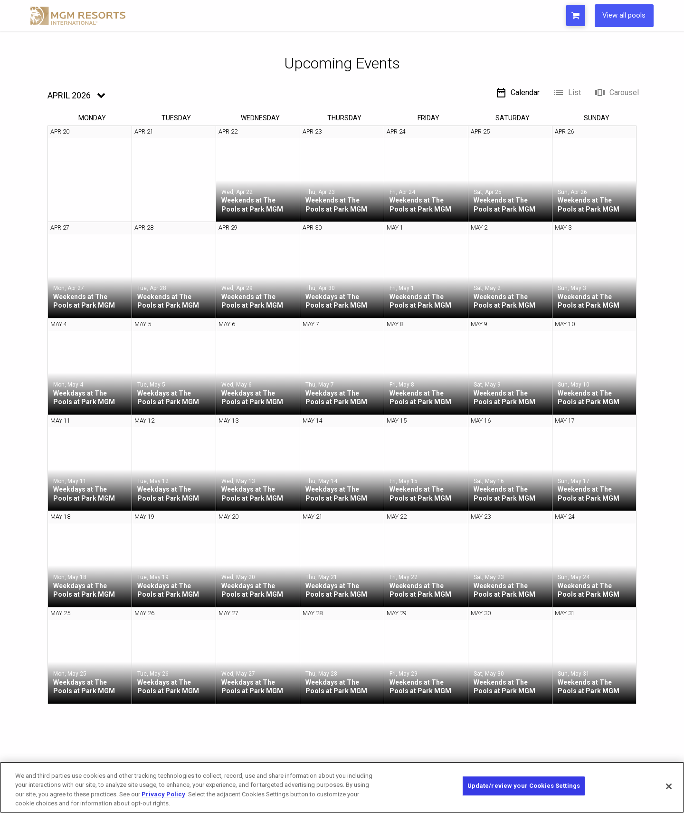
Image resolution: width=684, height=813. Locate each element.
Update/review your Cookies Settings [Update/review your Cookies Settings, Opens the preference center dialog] (523, 786)
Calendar (517, 92)
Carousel (616, 92)
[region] (342, 787)
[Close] (668, 786)
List (567, 92)
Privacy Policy (163, 794)
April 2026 (69, 95)
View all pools (621, 15)
